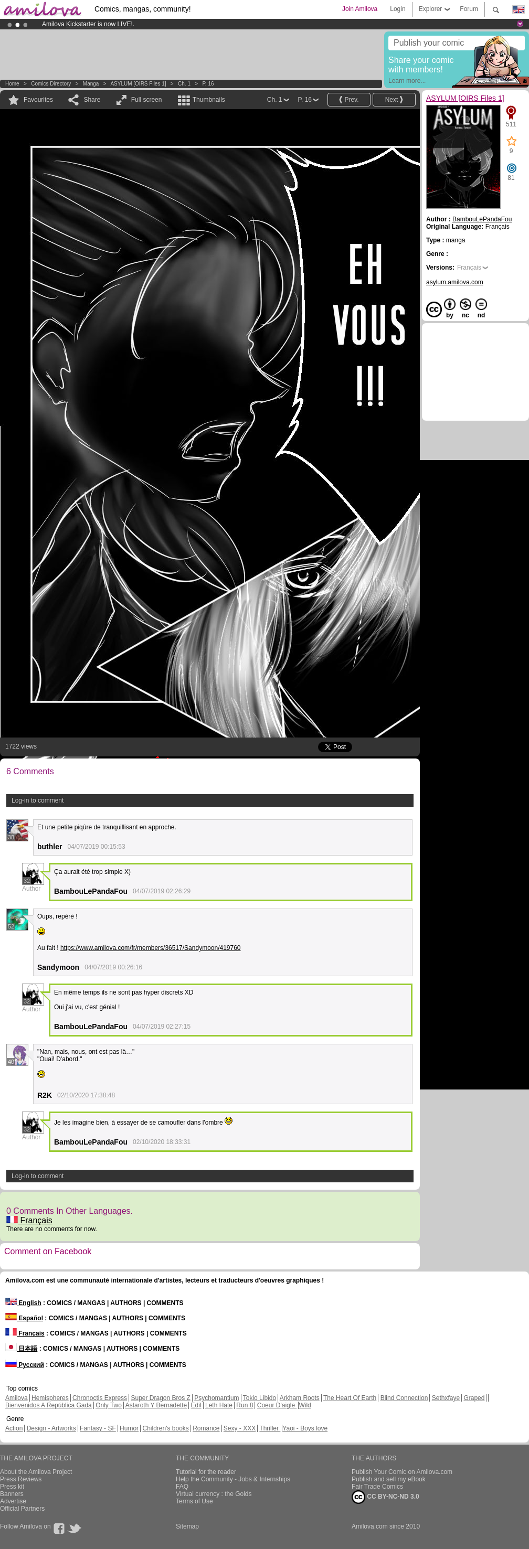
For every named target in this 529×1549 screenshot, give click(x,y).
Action (14, 1428)
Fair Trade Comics (377, 1486)
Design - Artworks (51, 1428)
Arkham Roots (300, 1398)
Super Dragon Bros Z (160, 1398)
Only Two (109, 1405)
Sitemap (187, 1526)
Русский (24, 1365)
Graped (473, 1398)
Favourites (38, 99)
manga (91, 84)
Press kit (12, 1486)
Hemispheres (50, 1398)
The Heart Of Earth (349, 1398)
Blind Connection (404, 1398)
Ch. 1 (184, 84)
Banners (12, 1494)
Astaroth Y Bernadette (156, 1405)
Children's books (165, 1428)
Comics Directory (51, 84)
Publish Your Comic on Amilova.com (402, 1472)
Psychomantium (216, 1398)
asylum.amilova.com (454, 282)
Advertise (13, 1501)
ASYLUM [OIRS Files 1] (138, 84)
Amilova (16, 1398)
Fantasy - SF (98, 1428)
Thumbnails (209, 99)
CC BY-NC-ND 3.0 (385, 1497)
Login (397, 9)
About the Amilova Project (36, 1472)
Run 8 (244, 1405)
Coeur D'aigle (277, 1405)
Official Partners (22, 1508)
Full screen (146, 99)
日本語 (21, 1348)
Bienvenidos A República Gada (48, 1405)
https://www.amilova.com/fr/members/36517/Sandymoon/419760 (150, 948)
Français (29, 1220)
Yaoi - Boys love (304, 1428)
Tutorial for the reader (206, 1472)
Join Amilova (359, 9)
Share (91, 99)
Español (24, 1318)
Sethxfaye (446, 1398)
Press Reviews (20, 1479)
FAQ (182, 1486)
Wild (305, 1405)
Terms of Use (194, 1501)
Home (12, 84)
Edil (196, 1405)
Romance (206, 1428)
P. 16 (208, 84)
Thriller (269, 1428)
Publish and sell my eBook (389, 1479)
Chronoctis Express (99, 1398)
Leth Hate (218, 1405)
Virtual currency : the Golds (214, 1494)
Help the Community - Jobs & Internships (233, 1479)
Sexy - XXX (240, 1428)
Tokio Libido (259, 1398)
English (23, 1303)
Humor (129, 1428)
